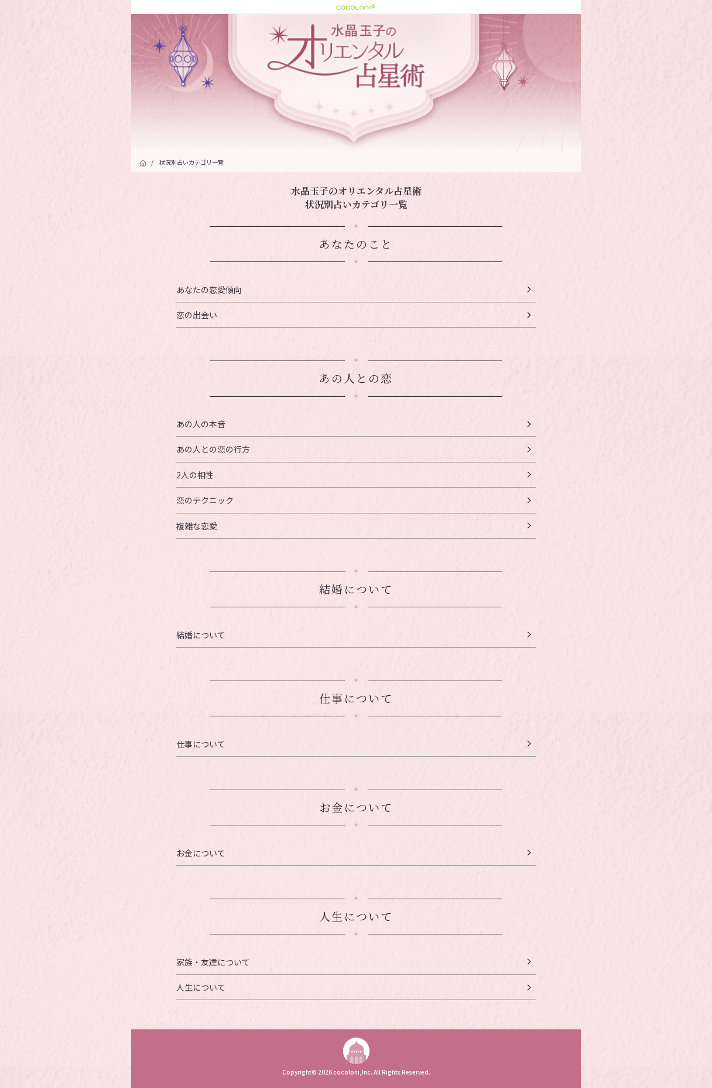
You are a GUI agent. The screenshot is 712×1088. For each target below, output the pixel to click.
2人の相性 (195, 475)
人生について (200, 987)
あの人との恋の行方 (213, 449)
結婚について (200, 635)
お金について (200, 853)
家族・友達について (213, 962)
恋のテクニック (205, 500)
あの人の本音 (200, 424)
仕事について (200, 744)
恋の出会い (196, 315)
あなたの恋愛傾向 (209, 289)
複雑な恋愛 (196, 526)
